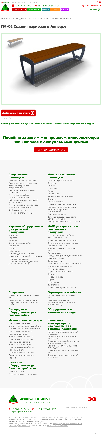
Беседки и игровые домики (61, 196)
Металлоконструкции (25, 320)
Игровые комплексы (18, 259)
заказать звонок (34, 9)
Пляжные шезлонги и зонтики (23, 374)
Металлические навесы (20, 323)
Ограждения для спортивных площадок (61, 296)
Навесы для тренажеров (21, 339)
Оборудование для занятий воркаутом (22, 191)
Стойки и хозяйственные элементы (64, 264)
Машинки (13, 235)
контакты (64, 9)
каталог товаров (19, 9)
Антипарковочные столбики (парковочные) (61, 303)
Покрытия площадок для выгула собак (24, 303)
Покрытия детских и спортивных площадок (24, 296)
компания (55, 9)
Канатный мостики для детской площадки (63, 347)
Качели (51, 186)
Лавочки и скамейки (61, 18)
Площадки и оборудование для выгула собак (22, 312)
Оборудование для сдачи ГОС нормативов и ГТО (23, 201)
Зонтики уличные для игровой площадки (62, 249)
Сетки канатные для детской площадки (62, 337)
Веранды (52, 199)
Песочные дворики (57, 214)
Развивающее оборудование (62, 204)
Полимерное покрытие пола (23, 300)
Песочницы (53, 194)
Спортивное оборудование (22, 180)
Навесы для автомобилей (21, 347)
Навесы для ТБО (16, 350)
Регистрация (95, 6)
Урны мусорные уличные (60, 266)
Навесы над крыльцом (20, 344)
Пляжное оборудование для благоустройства (22, 365)
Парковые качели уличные (60, 271)
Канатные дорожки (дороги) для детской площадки (63, 342)
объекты (45, 9)
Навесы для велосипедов (21, 336)
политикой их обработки (57, 426)
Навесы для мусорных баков (62, 287)
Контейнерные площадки (21, 352)
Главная (4, 18)
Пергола (52, 279)
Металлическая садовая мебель (25, 326)
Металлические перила (20, 331)
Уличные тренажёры (19, 195)
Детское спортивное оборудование (19, 187)
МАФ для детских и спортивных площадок (30, 18)
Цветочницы (53, 282)
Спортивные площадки (18, 176)
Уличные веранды (56, 269)
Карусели (52, 188)
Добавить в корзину (18, 113)
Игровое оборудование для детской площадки (26, 229)
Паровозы (13, 238)
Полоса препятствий (19, 198)
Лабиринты (14, 251)
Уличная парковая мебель (61, 235)
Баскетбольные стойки (20, 207)
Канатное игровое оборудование (25, 256)
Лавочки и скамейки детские (62, 240)
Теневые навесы (55, 202)
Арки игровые (54, 253)
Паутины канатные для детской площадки (63, 333)
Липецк (6, 2)
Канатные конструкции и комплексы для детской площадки (62, 324)
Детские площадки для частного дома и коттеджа (64, 218)
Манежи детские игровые (21, 254)
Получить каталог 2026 (51, 149)
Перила (12, 358)
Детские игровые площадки (61, 176)
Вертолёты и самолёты (20, 243)
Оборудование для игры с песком (64, 221)
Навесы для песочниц (19, 342)
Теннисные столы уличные (21, 213)
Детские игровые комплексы (62, 180)
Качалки (52, 183)
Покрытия (16, 292)
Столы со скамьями (57, 246)
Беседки (52, 274)
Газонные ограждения (58, 300)
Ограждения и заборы (64, 292)
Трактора (13, 240)
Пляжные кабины (56, 258)
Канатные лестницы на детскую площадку (63, 351)
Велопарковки (55, 261)
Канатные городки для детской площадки (63, 356)
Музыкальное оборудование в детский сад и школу (23, 263)
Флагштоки (53, 285)
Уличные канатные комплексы (23, 205)
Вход (87, 6)
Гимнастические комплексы (23, 183)
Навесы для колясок (18, 334)
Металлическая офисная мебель (25, 329)
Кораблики (14, 246)
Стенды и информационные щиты (65, 256)
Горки (50, 191)
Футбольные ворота (18, 210)
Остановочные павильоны (21, 355)
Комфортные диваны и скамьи (63, 243)
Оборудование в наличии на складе (62, 311)
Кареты (12, 248)
